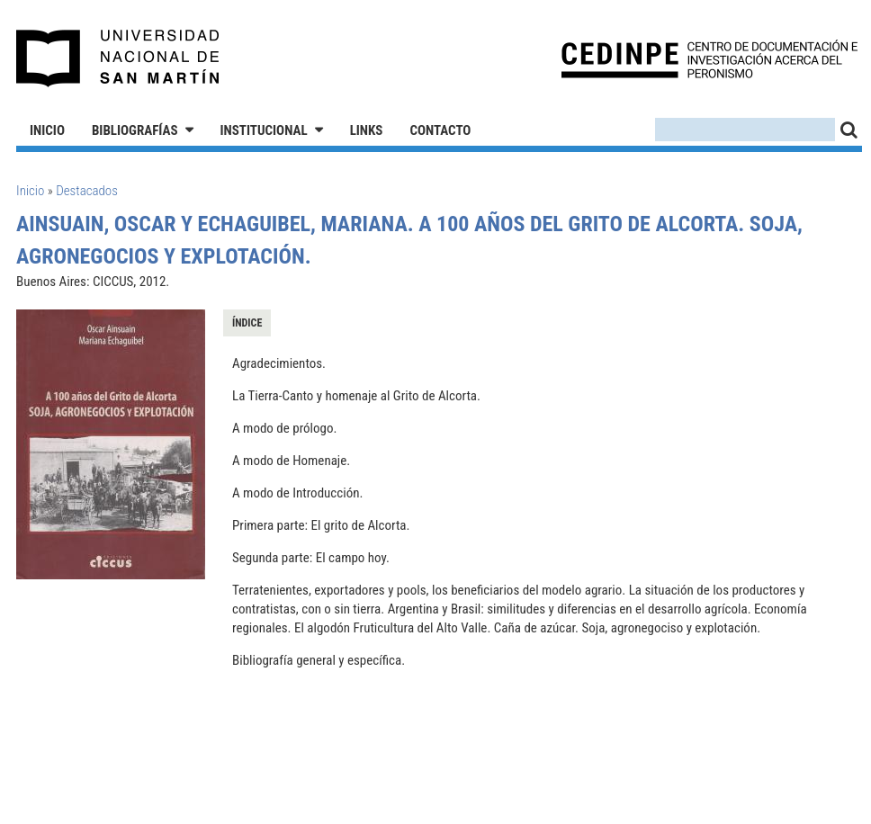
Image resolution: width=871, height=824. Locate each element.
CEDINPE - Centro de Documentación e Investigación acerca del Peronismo (709, 59)
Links (366, 130)
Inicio (47, 130)
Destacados (87, 191)
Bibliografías (135, 130)
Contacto (440, 130)
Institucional (264, 130)
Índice (247, 323)
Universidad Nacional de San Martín (118, 58)
